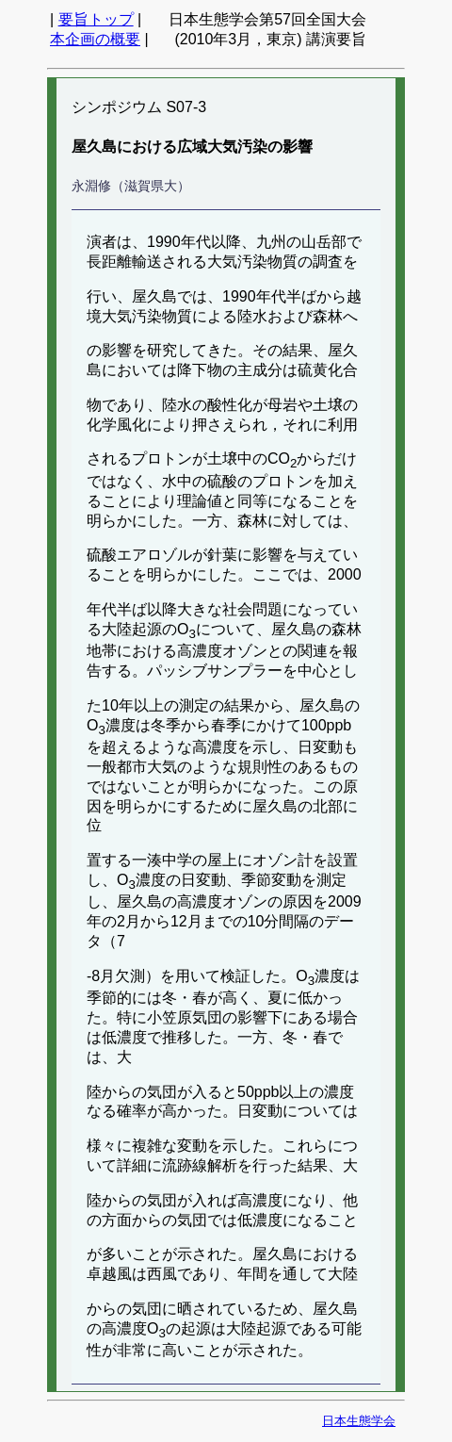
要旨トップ (96, 19)
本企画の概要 (95, 39)
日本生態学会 (359, 1421)
